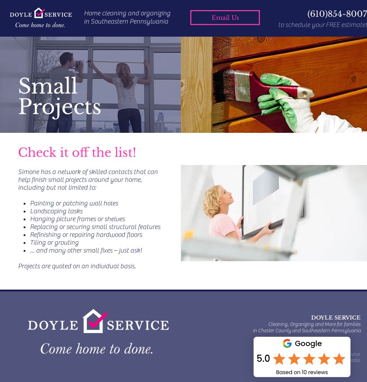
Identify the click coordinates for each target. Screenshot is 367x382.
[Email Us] (225, 17)
